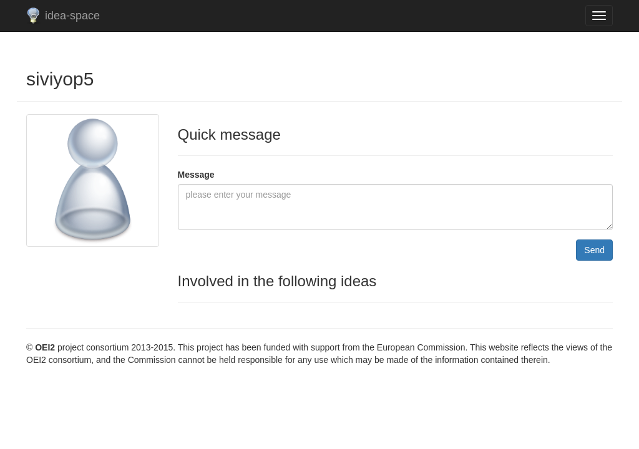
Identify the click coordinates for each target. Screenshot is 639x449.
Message (196, 175)
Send (594, 250)
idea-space (72, 15)
